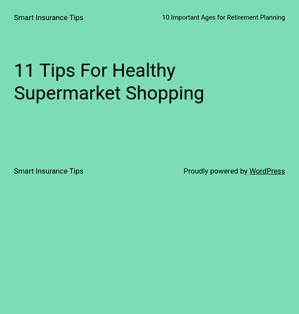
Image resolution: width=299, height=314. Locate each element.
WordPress (267, 171)
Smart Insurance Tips (48, 17)
